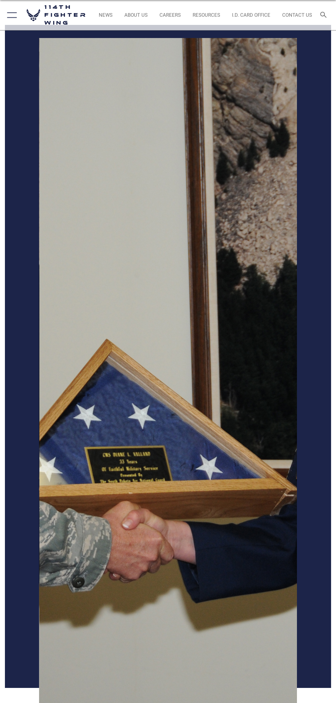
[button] (10, 15)
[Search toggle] (324, 15)
